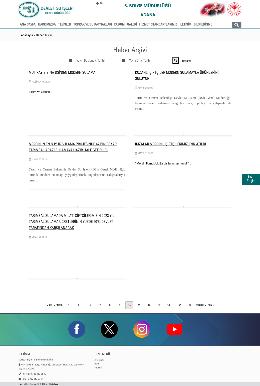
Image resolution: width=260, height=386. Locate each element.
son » (210, 305)
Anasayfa (27, 35)
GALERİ (132, 24)
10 (129, 305)
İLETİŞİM (185, 24)
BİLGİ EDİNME (203, 24)
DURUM (119, 24)
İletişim (98, 367)
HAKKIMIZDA (47, 24)
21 (180, 305)
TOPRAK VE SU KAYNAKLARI (92, 24)
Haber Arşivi (44, 35)
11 (139, 305)
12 (149, 305)
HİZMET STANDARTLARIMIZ (158, 24)
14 (168, 305)
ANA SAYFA (28, 24)
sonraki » (201, 305)
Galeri (97, 363)
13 (159, 305)
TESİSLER (64, 24)
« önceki (58, 305)
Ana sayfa (99, 359)
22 (190, 305)
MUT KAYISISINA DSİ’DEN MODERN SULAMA (62, 72)
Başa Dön (186, 60)
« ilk (49, 305)
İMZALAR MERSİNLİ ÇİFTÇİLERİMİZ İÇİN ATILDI (170, 144)
